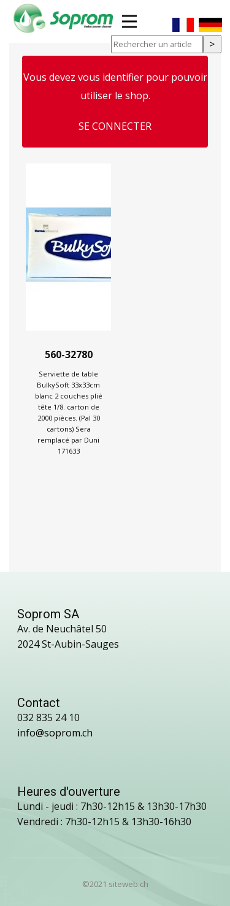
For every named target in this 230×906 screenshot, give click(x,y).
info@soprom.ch (55, 732)
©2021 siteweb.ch (115, 883)
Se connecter (115, 126)
